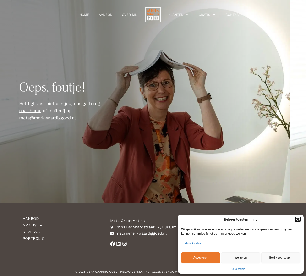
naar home (30, 110)
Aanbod (105, 15)
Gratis (207, 15)
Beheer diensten (192, 243)
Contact (233, 15)
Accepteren (200, 257)
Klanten (178, 15)
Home (84, 15)
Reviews (31, 232)
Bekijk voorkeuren (280, 257)
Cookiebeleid (238, 269)
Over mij (130, 15)
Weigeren (241, 257)
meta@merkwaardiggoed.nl (47, 117)
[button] (297, 219)
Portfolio (34, 238)
